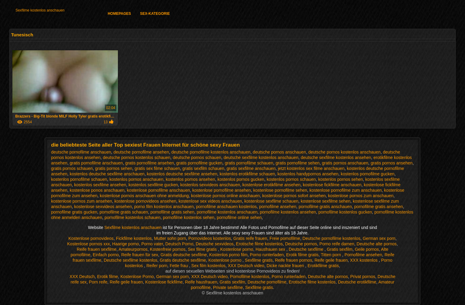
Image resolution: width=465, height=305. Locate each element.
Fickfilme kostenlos (133, 238)
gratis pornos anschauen (345, 163)
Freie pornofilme (285, 238)
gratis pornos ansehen (392, 163)
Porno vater (152, 243)
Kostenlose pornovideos (90, 238)
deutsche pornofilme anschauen (81, 152)
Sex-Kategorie (155, 14)
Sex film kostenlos (208, 265)
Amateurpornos (133, 249)
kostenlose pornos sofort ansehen (294, 195)
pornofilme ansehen (277, 206)
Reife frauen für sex (139, 254)
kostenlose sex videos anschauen (210, 201)
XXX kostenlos (364, 260)
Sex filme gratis (203, 249)
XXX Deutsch (82, 276)
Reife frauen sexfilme (97, 249)
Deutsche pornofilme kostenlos (331, 238)
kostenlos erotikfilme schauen (247, 173)
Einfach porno (106, 254)
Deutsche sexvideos (214, 243)
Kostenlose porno (236, 249)
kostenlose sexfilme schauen (271, 201)
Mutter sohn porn (170, 238)
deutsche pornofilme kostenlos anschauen (211, 152)
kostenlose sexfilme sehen (325, 201)
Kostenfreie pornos (168, 249)
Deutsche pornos (301, 243)
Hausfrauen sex (270, 249)
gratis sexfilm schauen (203, 168)
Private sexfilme (228, 287)
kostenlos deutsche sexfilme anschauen (107, 173)
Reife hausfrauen (201, 282)
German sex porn (379, 238)
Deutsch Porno (179, 243)
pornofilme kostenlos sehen (188, 217)
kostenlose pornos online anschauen (225, 195)
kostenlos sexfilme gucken (153, 184)
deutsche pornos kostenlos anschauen (344, 152)
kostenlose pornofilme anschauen (158, 190)
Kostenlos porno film (228, 254)
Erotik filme (107, 276)
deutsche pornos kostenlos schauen (136, 157)
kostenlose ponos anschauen (97, 190)
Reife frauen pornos (293, 260)
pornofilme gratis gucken (74, 212)
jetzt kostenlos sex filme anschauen (311, 168)
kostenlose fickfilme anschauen (332, 184)
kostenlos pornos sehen (340, 179)
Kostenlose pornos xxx (88, 243)
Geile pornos (367, 249)
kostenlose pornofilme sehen (280, 190)
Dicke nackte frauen (286, 265)
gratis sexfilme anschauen (251, 168)
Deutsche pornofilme (267, 282)
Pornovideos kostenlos (209, 238)
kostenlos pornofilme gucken (367, 173)
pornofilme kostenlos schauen (133, 217)
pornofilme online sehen (239, 217)
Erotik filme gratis (302, 254)
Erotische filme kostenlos (259, 243)
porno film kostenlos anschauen (164, 206)
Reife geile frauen (331, 260)
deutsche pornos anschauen (279, 152)
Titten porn (331, 254)
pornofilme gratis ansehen (378, 206)
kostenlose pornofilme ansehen (221, 190)
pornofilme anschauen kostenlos (226, 206)
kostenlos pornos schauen (291, 179)
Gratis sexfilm (340, 249)
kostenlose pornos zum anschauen (360, 195)
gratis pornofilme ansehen (149, 163)
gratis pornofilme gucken (199, 163)
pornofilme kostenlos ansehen (288, 212)
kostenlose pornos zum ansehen (81, 201)
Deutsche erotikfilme (357, 282)
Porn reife (98, 282)
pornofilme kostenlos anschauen (227, 212)
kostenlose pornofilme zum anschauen (346, 190)
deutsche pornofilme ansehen (141, 152)
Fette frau (179, 265)
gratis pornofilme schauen (249, 163)
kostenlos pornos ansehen (190, 179)
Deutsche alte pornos (377, 243)
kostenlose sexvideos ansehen (103, 206)
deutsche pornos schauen (197, 157)
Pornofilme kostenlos (249, 276)
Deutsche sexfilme (306, 249)
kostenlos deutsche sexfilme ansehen (182, 173)
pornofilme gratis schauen (123, 212)
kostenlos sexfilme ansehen (100, 184)
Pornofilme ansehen (363, 254)
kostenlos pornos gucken (240, 179)
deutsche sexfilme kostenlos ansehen (336, 157)
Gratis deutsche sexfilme (184, 254)
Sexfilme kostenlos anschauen (39, 10)
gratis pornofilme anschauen (96, 163)
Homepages (119, 14)
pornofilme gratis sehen (172, 212)
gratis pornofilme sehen (297, 163)
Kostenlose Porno (137, 276)
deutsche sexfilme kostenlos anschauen (261, 157)
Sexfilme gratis (259, 260)
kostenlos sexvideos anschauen (210, 184)
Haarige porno (125, 243)
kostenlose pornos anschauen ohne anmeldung (144, 195)
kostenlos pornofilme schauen (79, 179)
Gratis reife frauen (250, 238)
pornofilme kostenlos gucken (345, 212)
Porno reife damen (337, 243)
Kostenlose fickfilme (164, 282)
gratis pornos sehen (113, 168)
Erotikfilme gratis (323, 265)
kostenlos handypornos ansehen (308, 173)
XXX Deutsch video (246, 265)
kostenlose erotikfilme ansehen (271, 184)
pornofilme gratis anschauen (325, 206)
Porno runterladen (267, 254)
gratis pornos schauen (72, 168)
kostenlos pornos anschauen (136, 179)
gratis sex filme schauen (157, 168)
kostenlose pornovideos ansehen (145, 201)
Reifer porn (156, 265)
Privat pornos (362, 276)
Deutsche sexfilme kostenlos (130, 260)
